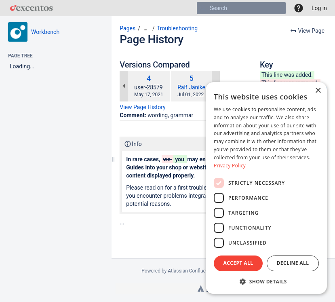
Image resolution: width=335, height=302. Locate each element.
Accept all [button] (238, 263)
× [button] (318, 91)
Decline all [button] (293, 263)
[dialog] (266, 188)
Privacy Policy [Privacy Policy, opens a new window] (230, 165)
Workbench (45, 32)
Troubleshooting (177, 28)
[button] (299, 8)
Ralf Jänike (191, 87)
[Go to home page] (31, 8)
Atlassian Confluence (190, 271)
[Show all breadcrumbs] (145, 28)
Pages (127, 28)
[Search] (203, 8)
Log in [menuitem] (319, 8)
